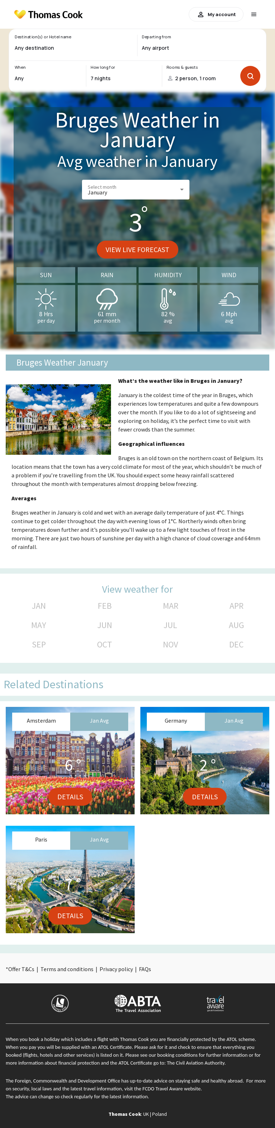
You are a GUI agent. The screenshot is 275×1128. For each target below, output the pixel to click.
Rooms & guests (182, 67)
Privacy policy (116, 969)
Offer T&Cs (21, 969)
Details (70, 796)
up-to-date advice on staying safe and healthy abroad (186, 1081)
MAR (170, 606)
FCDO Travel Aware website (172, 1088)
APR (236, 606)
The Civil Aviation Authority (196, 1063)
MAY (38, 625)
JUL (170, 625)
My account (216, 14)
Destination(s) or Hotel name (43, 36)
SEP (39, 644)
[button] (135, 189)
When (20, 67)
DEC (236, 644)
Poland (159, 1114)
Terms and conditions (66, 969)
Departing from (156, 36)
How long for (103, 67)
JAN (39, 606)
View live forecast (137, 249)
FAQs (145, 969)
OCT (104, 644)
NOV (170, 644)
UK (146, 1114)
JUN (104, 625)
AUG (236, 625)
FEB (105, 606)
